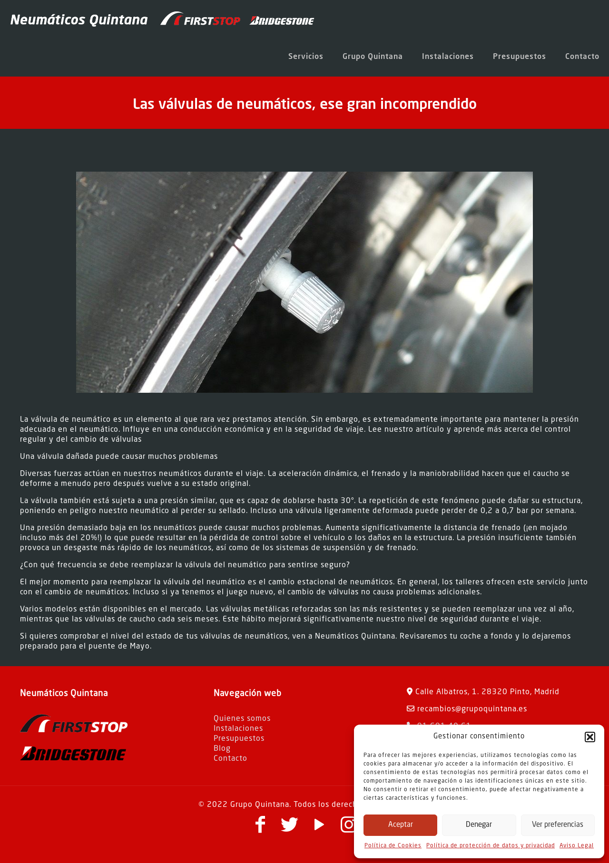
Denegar (479, 825)
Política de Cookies (393, 846)
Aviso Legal (577, 846)
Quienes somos (242, 719)
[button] (590, 737)
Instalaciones (238, 729)
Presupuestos (239, 739)
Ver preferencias (557, 825)
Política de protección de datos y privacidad (490, 846)
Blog (222, 749)
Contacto (230, 759)
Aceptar (400, 825)
